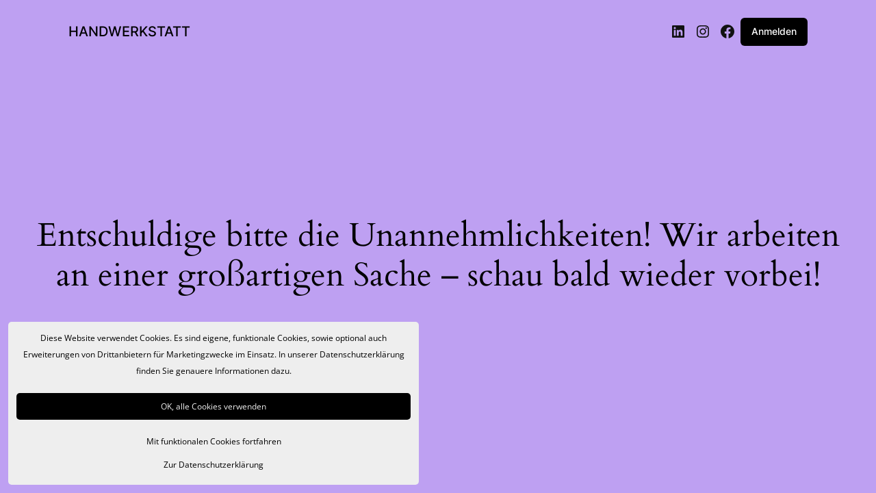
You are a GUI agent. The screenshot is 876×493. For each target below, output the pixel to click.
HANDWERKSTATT (129, 31)
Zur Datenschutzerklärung (213, 464)
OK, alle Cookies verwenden (213, 406)
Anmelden (774, 31)
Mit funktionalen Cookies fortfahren (213, 441)
